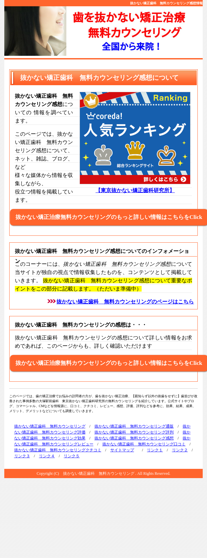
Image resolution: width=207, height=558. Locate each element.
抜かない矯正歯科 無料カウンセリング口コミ (144, 444)
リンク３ (22, 456)
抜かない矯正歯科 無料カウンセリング (50, 426)
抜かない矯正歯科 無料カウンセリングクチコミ (57, 450)
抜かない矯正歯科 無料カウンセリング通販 (134, 426)
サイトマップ (122, 450)
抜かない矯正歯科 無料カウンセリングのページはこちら (125, 301)
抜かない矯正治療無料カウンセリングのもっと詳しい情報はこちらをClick (109, 217)
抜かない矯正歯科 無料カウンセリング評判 (134, 432)
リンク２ (180, 450)
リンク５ (72, 456)
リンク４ (47, 456)
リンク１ (155, 450)
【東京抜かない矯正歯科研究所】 (135, 190)
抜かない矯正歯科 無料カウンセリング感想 (134, 438)
